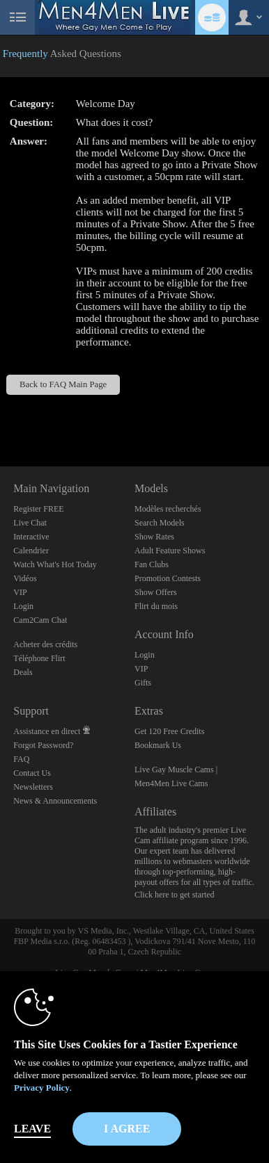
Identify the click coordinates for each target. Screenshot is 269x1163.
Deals (22, 672)
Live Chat (30, 523)
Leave (32, 1128)
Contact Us (32, 773)
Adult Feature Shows (169, 550)
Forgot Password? (43, 745)
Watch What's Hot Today (55, 564)
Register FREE (38, 509)
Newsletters (33, 787)
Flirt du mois (156, 606)
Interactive (31, 537)
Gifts (142, 683)
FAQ (21, 759)
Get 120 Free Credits (169, 731)
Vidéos (24, 578)
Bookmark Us (157, 745)
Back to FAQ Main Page (63, 384)
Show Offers (155, 592)
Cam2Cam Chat (40, 620)
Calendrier (31, 550)
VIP (19, 592)
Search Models (159, 523)
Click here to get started (174, 895)
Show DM (0, 414)
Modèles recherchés (167, 509)
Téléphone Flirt (39, 658)
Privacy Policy (42, 1087)
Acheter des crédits (45, 644)
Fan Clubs (151, 564)
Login (23, 606)
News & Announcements (55, 801)
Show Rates (154, 537)
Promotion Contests (167, 578)
